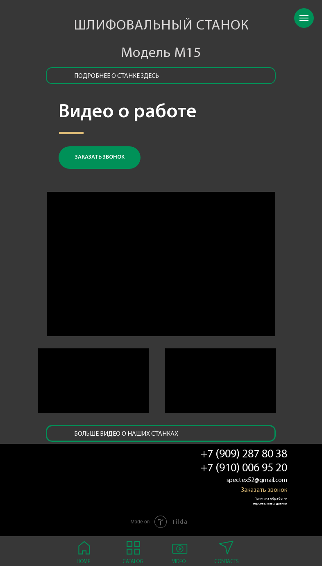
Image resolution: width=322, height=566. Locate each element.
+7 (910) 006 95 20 (244, 468)
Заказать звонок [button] (264, 490)
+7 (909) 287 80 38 (244, 454)
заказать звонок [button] (100, 157)
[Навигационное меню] (303, 18)
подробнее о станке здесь (116, 76)
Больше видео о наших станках (126, 434)
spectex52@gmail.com (257, 480)
